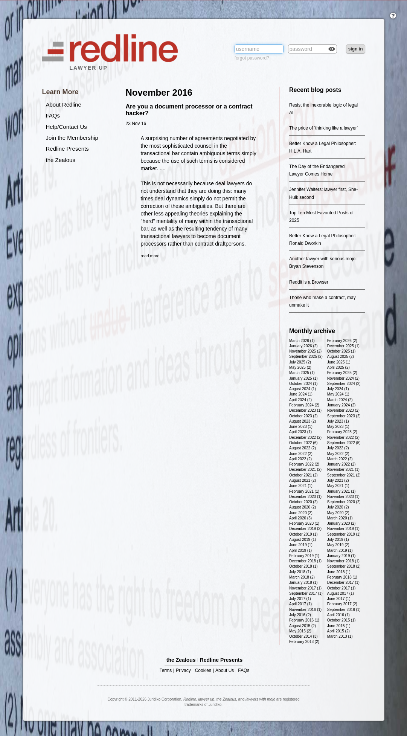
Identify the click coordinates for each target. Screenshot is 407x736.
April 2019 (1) (300, 550)
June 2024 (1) (300, 394)
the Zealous (60, 160)
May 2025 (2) (300, 367)
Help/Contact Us (66, 127)
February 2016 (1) (304, 620)
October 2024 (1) (303, 384)
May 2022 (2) (338, 454)
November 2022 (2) (343, 437)
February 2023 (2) (342, 432)
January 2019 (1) (341, 556)
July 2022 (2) (338, 448)
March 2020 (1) (340, 518)
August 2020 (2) (302, 507)
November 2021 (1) (343, 469)
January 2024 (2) (341, 405)
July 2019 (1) (338, 539)
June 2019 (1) (300, 545)
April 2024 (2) (300, 400)
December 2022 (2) (305, 437)
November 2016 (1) (305, 610)
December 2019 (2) (305, 529)
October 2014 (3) (303, 636)
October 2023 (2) (303, 416)
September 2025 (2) (306, 356)
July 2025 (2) (300, 362)
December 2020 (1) (305, 497)
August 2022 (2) (302, 448)
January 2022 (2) (341, 464)
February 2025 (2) (342, 373)
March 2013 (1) (340, 636)
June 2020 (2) (300, 513)
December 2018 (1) (305, 561)
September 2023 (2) (344, 416)
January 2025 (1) (303, 378)
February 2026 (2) (342, 341)
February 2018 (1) (342, 577)
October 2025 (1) (341, 351)
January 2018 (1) (303, 582)
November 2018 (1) (343, 561)
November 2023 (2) (343, 410)
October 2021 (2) (303, 475)
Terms (166, 671)
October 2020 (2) (303, 502)
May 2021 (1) (338, 486)
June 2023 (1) (300, 426)
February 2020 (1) (304, 523)
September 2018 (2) (344, 566)
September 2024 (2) (344, 384)
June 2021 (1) (300, 486)
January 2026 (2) (303, 346)
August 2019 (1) (302, 539)
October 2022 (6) (303, 443)
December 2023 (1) (305, 410)
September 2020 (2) (344, 502)
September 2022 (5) (344, 443)
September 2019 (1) (344, 534)
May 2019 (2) (338, 545)
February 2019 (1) (304, 556)
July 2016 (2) (300, 615)
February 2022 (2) (304, 464)
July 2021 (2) (338, 480)
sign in (355, 49)
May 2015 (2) (300, 631)
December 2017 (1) (343, 582)
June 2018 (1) (339, 572)
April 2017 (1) (300, 604)
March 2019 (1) (340, 550)
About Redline (63, 104)
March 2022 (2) (340, 459)
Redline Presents (67, 148)
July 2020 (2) (338, 507)
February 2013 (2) (304, 642)
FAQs (53, 115)
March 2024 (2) (340, 400)
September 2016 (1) (344, 610)
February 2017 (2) (342, 604)
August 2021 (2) (302, 480)
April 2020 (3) (300, 518)
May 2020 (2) (338, 513)
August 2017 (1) (340, 593)
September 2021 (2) (344, 475)
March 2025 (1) (302, 373)
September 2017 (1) (306, 593)
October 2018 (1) (303, 566)
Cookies (203, 671)
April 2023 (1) (300, 432)
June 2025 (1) (339, 362)
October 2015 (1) (341, 620)
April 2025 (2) (338, 367)
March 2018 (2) (302, 577)
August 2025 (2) (340, 356)
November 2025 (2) (305, 351)
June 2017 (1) (339, 599)
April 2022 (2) (300, 459)
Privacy (183, 671)
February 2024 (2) (304, 405)
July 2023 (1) (338, 421)
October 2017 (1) (341, 588)
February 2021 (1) (304, 491)
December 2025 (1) (343, 346)
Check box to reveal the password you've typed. (331, 50)
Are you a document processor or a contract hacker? (189, 109)
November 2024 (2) (343, 378)
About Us (224, 671)
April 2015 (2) (338, 631)
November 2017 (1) (305, 588)
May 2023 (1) (338, 426)
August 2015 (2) (302, 626)
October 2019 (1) (303, 534)
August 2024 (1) (302, 389)
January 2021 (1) (341, 491)
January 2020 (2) (341, 523)
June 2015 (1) (339, 626)
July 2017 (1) (300, 599)
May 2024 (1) (338, 394)
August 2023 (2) (302, 421)
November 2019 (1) (343, 529)
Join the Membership (72, 137)
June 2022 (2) (300, 454)
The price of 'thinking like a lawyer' (323, 128)
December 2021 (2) (305, 469)
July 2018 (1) (300, 572)
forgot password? (252, 58)
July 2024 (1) (338, 389)
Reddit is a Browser (308, 282)
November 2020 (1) (343, 497)
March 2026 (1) (302, 341)
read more (150, 255)
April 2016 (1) (338, 615)
